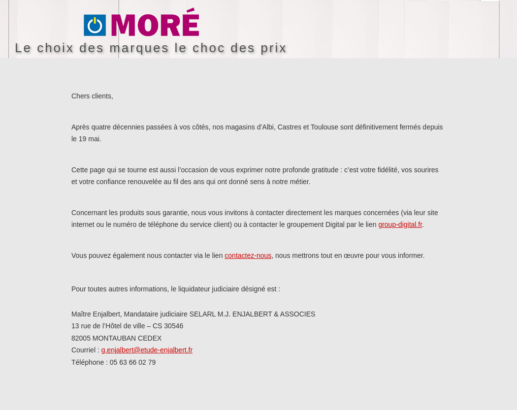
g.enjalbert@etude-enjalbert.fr (147, 350)
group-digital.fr (400, 224)
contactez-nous (248, 255)
